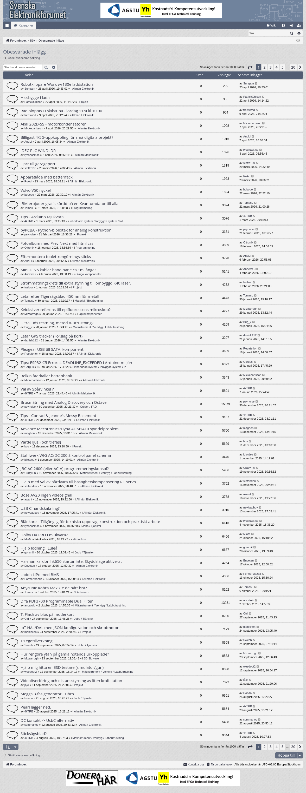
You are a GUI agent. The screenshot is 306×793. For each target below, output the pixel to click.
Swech (28, 645)
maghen (29, 433)
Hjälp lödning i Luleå (39, 548)
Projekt (83, 102)
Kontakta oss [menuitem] (194, 764)
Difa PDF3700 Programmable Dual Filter (57, 601)
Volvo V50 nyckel (36, 190)
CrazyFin (30, 473)
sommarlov (31, 724)
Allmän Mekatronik (86, 155)
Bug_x (28, 327)
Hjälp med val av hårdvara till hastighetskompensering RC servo (78, 482)
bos (26, 446)
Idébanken (79, 539)
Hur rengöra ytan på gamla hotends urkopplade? (65, 654)
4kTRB (28, 221)
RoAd (28, 181)
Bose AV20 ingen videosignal (46, 495)
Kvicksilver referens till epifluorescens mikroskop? (66, 309)
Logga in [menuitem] (292, 26)
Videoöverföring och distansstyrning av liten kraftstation (71, 680)
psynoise (30, 234)
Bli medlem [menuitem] (300, 26)
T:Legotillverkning (37, 641)
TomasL (29, 208)
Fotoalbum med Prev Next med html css (57, 243)
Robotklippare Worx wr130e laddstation (57, 84)
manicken (30, 632)
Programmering (82, 208)
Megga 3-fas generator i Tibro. (48, 694)
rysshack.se (32, 155)
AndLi (28, 141)
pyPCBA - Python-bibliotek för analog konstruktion (66, 230)
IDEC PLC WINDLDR (38, 150)
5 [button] (283, 67)
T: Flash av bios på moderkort (47, 614)
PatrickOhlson (33, 102)
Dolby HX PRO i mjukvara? (44, 535)
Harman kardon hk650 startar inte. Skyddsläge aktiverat (71, 561)
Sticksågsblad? (34, 733)
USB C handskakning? (40, 508)
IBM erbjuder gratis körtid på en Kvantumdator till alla (69, 203)
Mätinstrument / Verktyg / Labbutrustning (98, 327)
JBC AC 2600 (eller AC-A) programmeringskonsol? (65, 468)
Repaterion (31, 353)
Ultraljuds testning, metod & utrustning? (57, 323)
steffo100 (30, 168)
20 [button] (293, 67)
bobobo (29, 194)
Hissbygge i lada (35, 97)
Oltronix (29, 247)
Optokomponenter (90, 314)
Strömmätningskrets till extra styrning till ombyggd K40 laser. (76, 283)
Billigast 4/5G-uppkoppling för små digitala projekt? (67, 137)
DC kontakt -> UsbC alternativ (47, 720)
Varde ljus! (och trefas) (41, 442)
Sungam (29, 88)
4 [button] (277, 67)
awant (28, 499)
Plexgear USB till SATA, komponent (52, 349)
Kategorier (26, 25)
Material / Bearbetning (89, 300)
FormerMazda (33, 579)
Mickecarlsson (33, 128)
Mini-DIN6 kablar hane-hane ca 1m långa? (58, 270)
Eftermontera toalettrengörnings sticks (56, 256)
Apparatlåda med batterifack (47, 177)
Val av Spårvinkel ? (37, 389)
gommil (29, 552)
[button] (250, 67)
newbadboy (31, 512)
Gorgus (29, 367)
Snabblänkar (8, 26)
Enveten (29, 565)
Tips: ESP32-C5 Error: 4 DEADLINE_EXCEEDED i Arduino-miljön (76, 362)
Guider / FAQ (88, 406)
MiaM (27, 539)
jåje (26, 685)
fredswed (30, 115)
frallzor (28, 287)
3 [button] (271, 67)
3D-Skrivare (81, 592)
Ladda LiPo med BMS (40, 574)
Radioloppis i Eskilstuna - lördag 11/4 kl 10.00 (61, 111)
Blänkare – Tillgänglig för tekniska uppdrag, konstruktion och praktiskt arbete (90, 521)
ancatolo (29, 605)
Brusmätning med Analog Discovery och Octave (63, 402)
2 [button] (265, 67)
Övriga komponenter (88, 274)
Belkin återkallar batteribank (46, 376)
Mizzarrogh (31, 314)
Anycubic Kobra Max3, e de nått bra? (54, 588)
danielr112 (31, 340)
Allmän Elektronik (83, 88)
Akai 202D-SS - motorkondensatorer (53, 124)
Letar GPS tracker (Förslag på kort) (51, 336)
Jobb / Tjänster (91, 526)
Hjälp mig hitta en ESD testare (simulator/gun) (62, 667)
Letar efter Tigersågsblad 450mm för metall (60, 296)
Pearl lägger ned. (36, 707)
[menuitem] (271, 25)
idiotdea (29, 459)
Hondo (28, 698)
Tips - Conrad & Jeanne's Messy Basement (58, 415)
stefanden (30, 486)
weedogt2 (30, 671)
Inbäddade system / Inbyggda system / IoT (96, 221)
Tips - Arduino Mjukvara (42, 217)
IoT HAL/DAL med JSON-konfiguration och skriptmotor (70, 627)
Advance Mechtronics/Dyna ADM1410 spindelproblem (70, 429)
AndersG (30, 274)
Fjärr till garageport (38, 164)
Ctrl (26, 618)
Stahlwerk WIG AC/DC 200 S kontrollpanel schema (66, 455)
